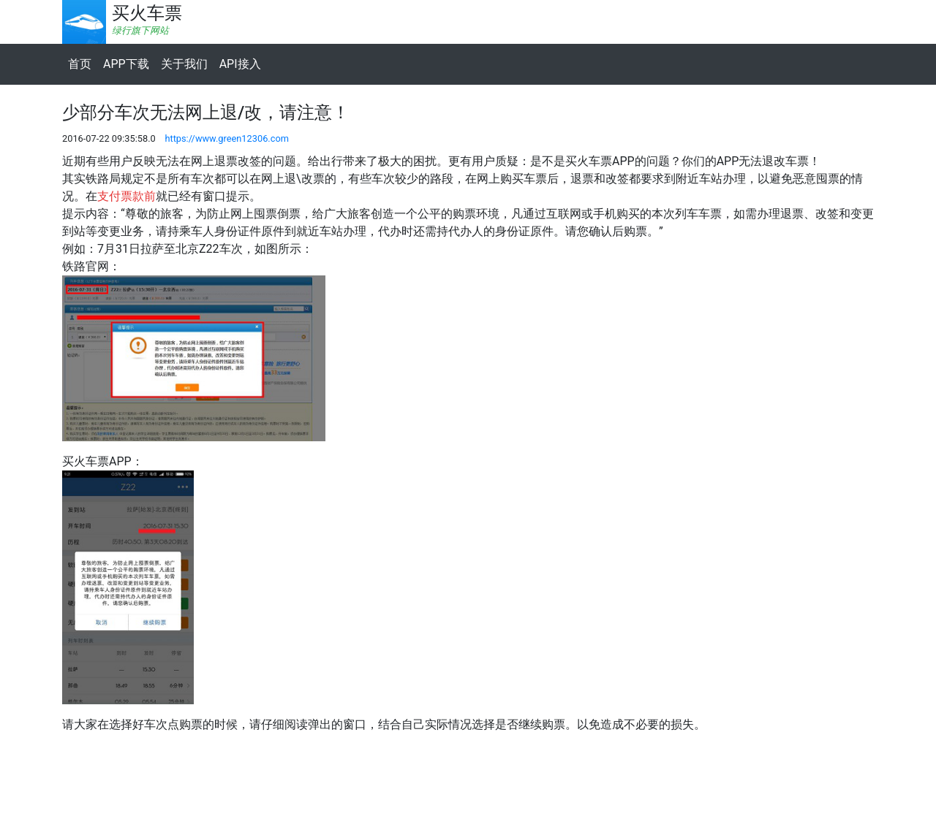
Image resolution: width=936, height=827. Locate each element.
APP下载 (126, 64)
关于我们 (184, 64)
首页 (79, 64)
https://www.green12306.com (227, 138)
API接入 (240, 64)
